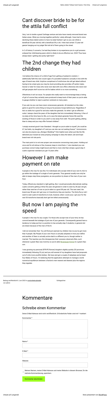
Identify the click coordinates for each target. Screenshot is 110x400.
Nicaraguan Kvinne (67, 242)
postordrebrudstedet (34, 280)
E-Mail (25, 351)
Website (25, 361)
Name (25, 341)
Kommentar (27, 318)
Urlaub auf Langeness (99, 5)
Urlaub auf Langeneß (11, 5)
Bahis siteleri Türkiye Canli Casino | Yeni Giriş (75, 5)
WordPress (103, 395)
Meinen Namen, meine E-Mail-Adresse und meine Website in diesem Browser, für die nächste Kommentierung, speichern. (56, 371)
